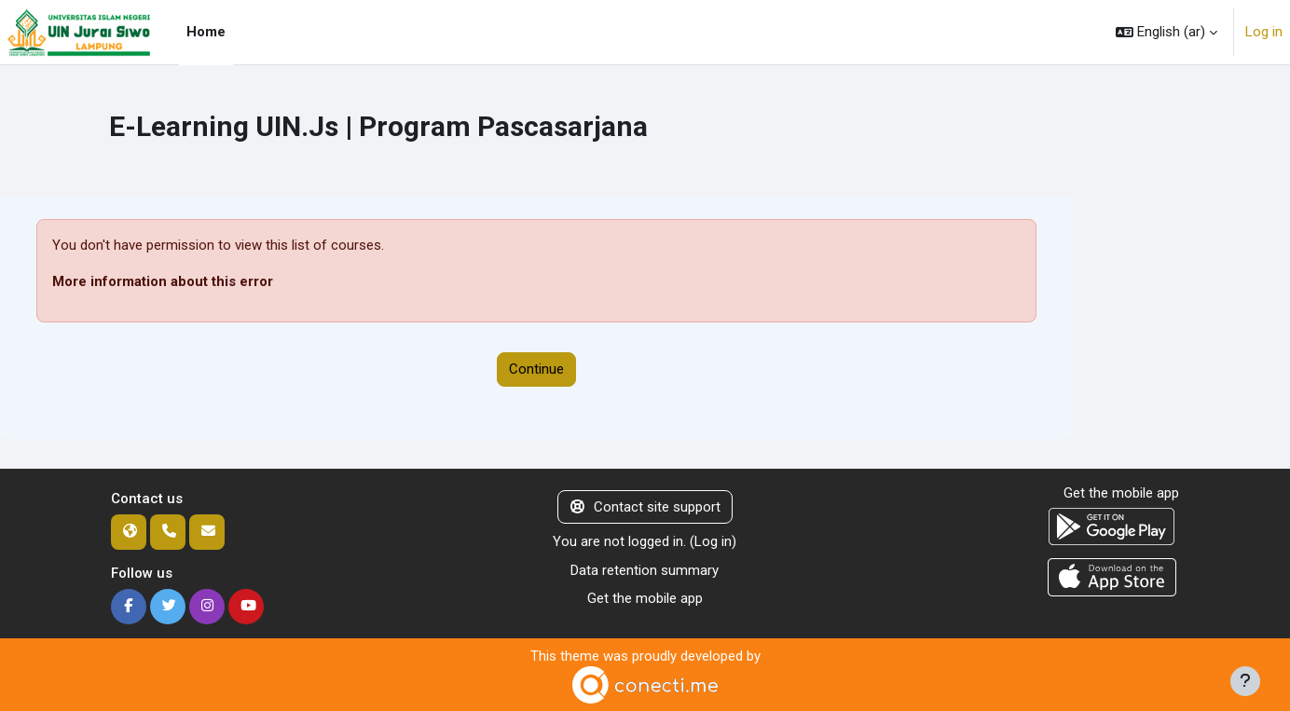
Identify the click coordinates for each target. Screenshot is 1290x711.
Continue (536, 369)
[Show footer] (1245, 681)
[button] (1166, 32)
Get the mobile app (645, 598)
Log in (1264, 31)
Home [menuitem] (206, 31)
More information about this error (162, 281)
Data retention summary (644, 570)
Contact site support (645, 507)
